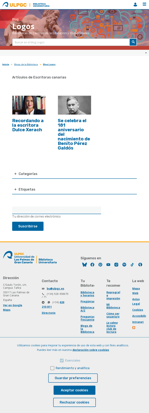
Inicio (5, 64)
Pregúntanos (89, 301)
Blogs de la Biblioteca (26, 64)
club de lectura (111, 330)
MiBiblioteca (135, 4)
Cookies (137, 310)
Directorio (48, 313)
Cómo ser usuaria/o (113, 315)
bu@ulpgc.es (55, 288)
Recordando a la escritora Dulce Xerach (28, 125)
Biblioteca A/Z (87, 309)
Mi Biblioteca (113, 306)
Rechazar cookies (74, 402)
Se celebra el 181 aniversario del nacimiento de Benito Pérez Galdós (74, 134)
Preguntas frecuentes (88, 318)
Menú (144, 4)
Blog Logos (49, 64)
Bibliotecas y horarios (88, 293)
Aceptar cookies (74, 390)
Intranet (138, 322)
